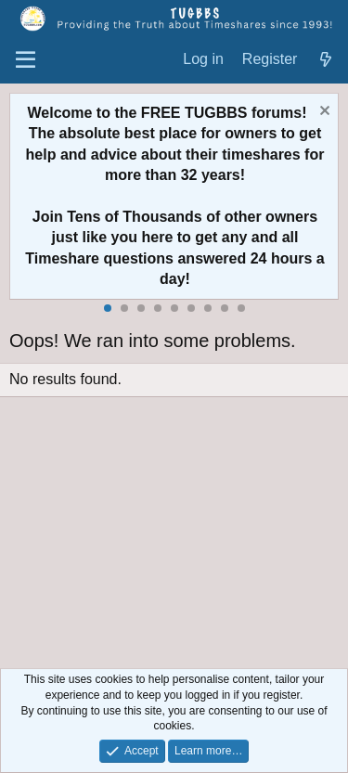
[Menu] (25, 60)
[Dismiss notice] (322, 112)
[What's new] (325, 60)
